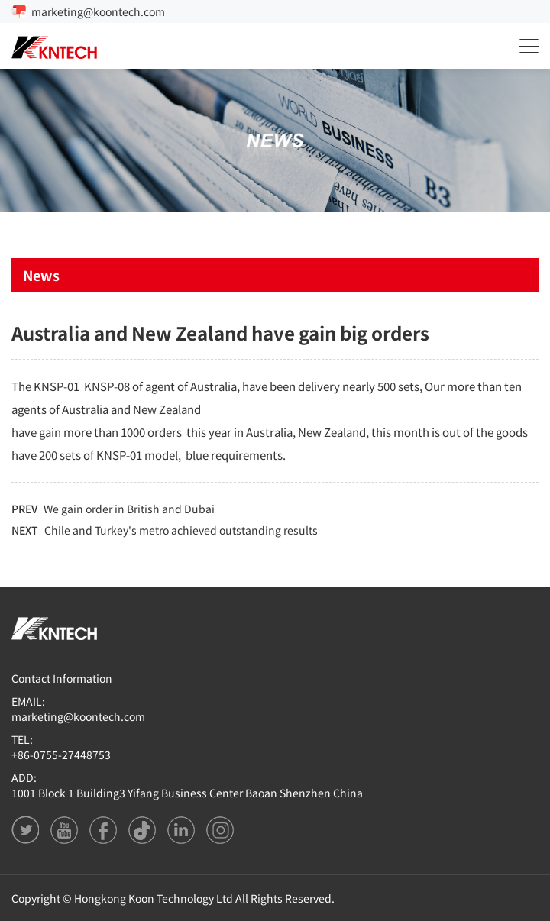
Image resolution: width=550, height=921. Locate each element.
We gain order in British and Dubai (129, 508)
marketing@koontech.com (98, 11)
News (41, 275)
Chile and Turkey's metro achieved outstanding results (181, 530)
